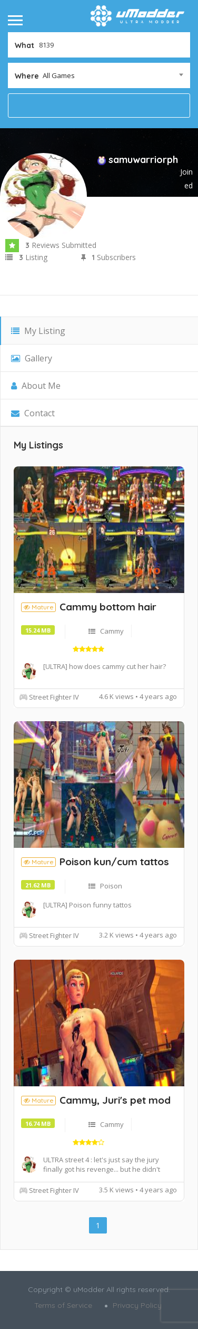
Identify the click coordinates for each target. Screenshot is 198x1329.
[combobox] (99, 75)
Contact (33, 413)
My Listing (38, 331)
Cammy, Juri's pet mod (115, 1100)
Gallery (31, 358)
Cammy (112, 631)
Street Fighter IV (54, 697)
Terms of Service (63, 1305)
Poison (111, 886)
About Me (36, 385)
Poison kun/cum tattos (114, 861)
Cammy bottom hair (108, 606)
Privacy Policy (137, 1305)
